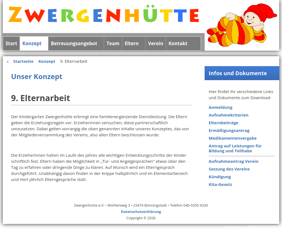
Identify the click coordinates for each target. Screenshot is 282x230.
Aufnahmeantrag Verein (234, 161)
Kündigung (220, 176)
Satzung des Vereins (229, 169)
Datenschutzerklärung (141, 211)
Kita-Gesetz (220, 184)
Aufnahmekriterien (229, 115)
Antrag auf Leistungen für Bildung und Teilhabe (235, 148)
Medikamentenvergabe (233, 138)
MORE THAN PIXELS (263, 226)
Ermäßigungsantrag (229, 130)
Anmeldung (220, 107)
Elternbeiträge (223, 122)
